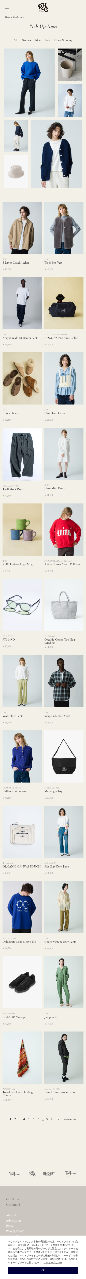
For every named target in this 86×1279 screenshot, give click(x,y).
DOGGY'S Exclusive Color (61, 338)
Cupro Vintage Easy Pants (60, 942)
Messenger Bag (53, 791)
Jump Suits (50, 1017)
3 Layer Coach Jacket (16, 262)
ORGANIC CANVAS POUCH (22, 866)
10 (53, 1119)
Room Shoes (10, 413)
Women (26, 40)
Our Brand (13, 1205)
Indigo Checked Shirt (57, 716)
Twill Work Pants (13, 489)
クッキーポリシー (53, 1263)
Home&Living (63, 40)
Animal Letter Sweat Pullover (62, 564)
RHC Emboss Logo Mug (18, 564)
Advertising (13, 1220)
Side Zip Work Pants (56, 866)
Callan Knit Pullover (15, 791)
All (16, 40)
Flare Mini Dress (54, 488)
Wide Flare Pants (13, 716)
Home (7, 17)
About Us (12, 1215)
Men (38, 40)
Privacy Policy (15, 1231)
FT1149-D (9, 639)
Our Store (12, 1199)
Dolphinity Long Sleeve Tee (19, 942)
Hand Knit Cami (54, 413)
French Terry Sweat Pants (59, 1092)
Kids (47, 40)
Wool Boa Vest (53, 262)
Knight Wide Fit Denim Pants (20, 338)
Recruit (10, 1226)
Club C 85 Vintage (14, 1017)
